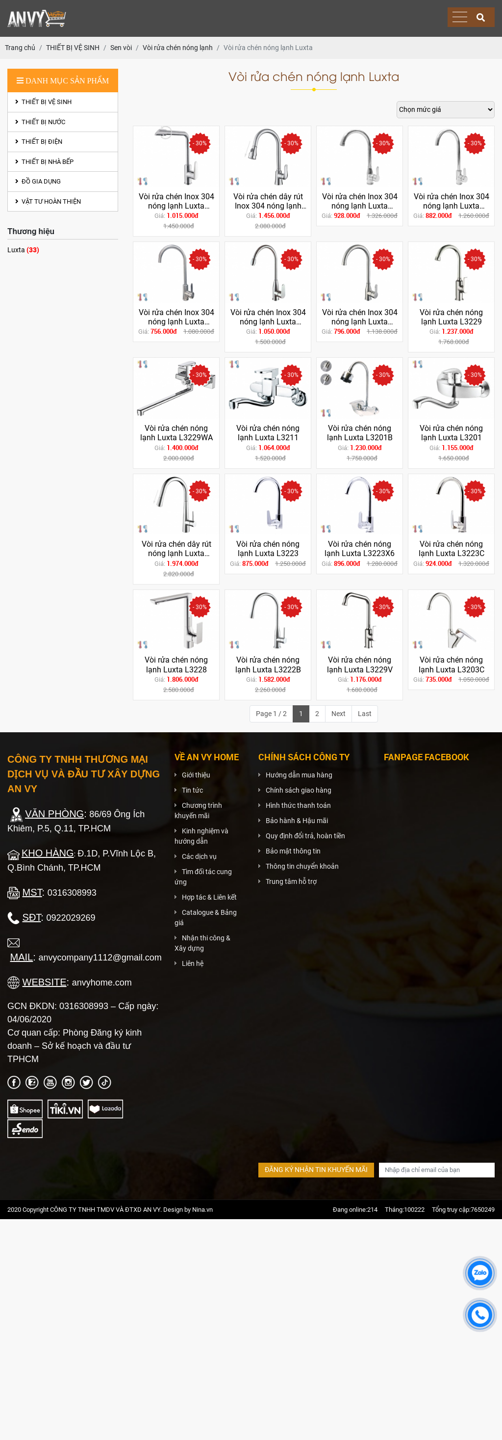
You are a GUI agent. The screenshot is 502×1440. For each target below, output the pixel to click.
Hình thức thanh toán (298, 805)
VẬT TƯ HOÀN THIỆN (48, 201)
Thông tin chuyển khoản (302, 866)
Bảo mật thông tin (293, 851)
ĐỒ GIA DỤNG (38, 181)
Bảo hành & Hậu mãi (297, 821)
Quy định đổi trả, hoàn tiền (305, 836)
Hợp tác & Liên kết (209, 897)
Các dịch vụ (199, 856)
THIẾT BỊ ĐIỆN (38, 141)
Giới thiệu (196, 775)
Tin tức (192, 790)
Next (338, 714)
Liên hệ (192, 963)
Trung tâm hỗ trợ (291, 881)
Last (365, 714)
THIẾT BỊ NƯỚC (40, 122)
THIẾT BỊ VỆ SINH (43, 102)
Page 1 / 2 (271, 714)
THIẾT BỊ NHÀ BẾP (44, 161)
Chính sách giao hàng (298, 790)
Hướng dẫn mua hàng (299, 775)
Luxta (23, 249)
